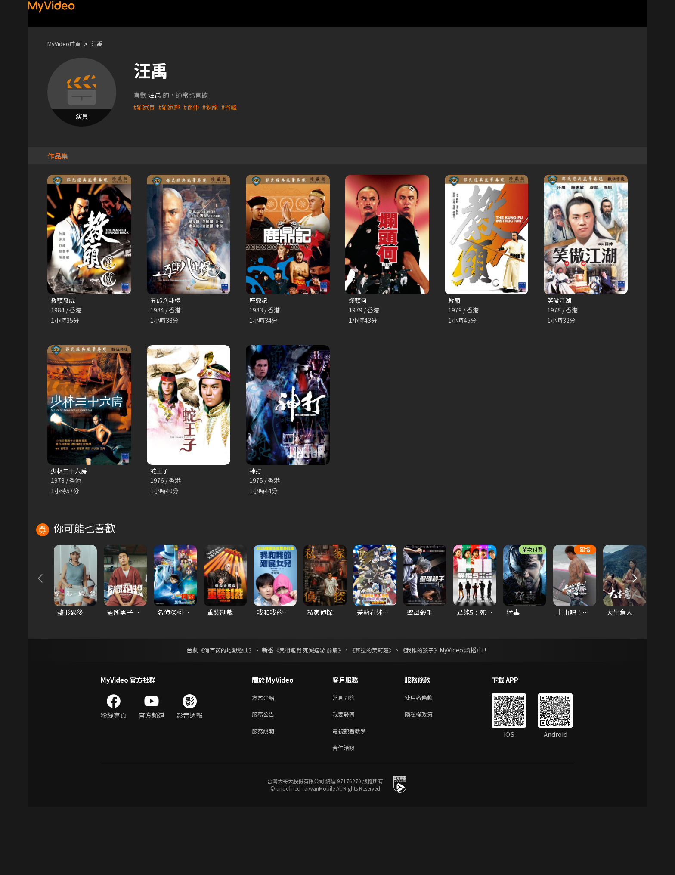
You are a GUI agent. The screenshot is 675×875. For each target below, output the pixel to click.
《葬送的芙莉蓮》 (375, 713)
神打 (255, 471)
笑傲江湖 (560, 300)
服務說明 (265, 797)
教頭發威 (64, 300)
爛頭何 (358, 300)
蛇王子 (160, 471)
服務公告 (265, 779)
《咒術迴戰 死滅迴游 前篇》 (307, 713)
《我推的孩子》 (427, 713)
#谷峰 (234, 106)
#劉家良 (144, 106)
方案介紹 (265, 761)
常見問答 (345, 761)
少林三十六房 (70, 471)
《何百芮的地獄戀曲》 (221, 713)
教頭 (454, 300)
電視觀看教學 (351, 797)
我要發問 (345, 779)
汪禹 (103, 43)
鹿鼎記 (259, 300)
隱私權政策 (426, 779)
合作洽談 (345, 815)
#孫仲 (194, 106)
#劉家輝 (171, 106)
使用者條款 (426, 761)
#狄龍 (214, 106)
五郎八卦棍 (166, 300)
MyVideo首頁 (67, 43)
